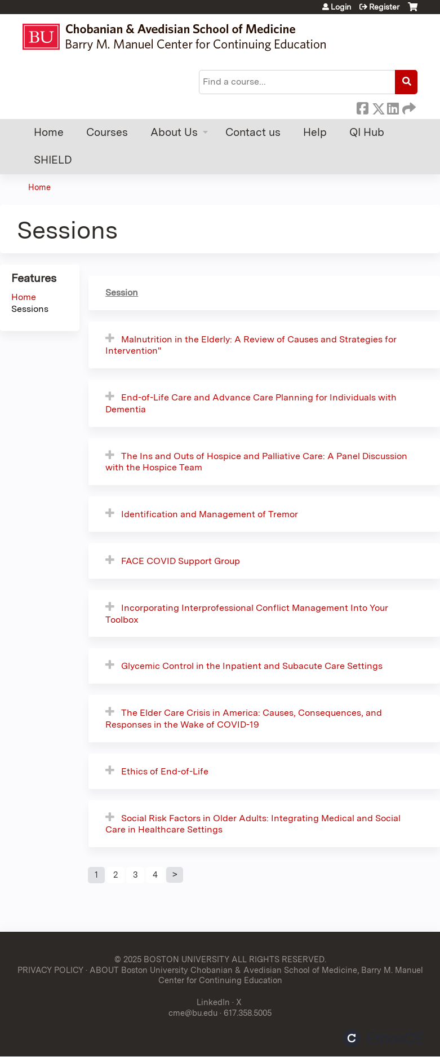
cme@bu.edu (192, 1013)
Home (49, 132)
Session (121, 292)
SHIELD (53, 159)
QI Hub (366, 132)
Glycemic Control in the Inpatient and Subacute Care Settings (252, 665)
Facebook (362, 106)
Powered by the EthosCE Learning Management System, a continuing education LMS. (383, 1038)
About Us (174, 132)
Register (384, 7)
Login (341, 7)
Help (315, 132)
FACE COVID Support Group (180, 561)
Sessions (29, 308)
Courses (107, 132)
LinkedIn (392, 106)
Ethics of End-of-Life (164, 771)
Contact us (253, 132)
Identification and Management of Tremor (209, 514)
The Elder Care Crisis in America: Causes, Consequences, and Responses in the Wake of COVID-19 (243, 718)
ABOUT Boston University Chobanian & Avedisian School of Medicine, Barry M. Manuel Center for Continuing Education (256, 975)
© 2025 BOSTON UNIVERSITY (171, 959)
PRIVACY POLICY (50, 970)
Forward (408, 106)
